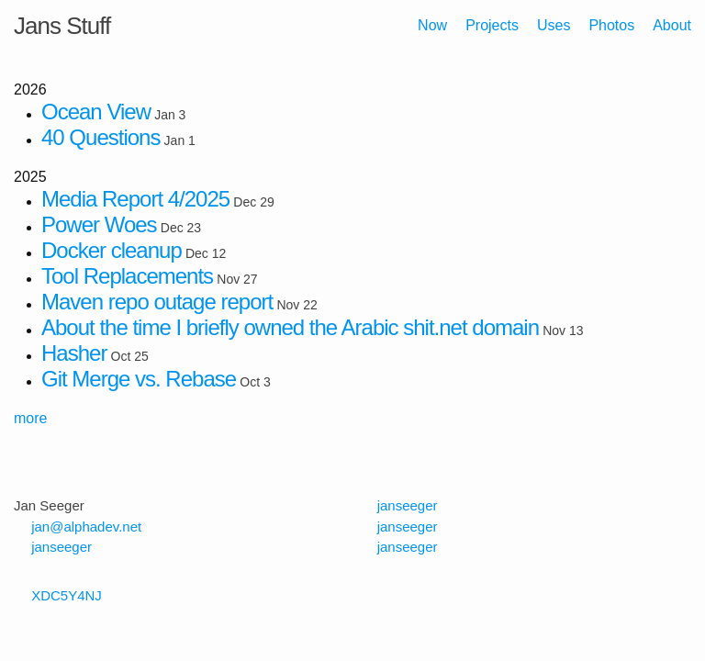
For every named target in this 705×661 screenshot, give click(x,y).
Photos (611, 25)
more (30, 418)
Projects (492, 25)
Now (432, 25)
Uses (553, 25)
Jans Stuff (62, 25)
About (672, 25)
